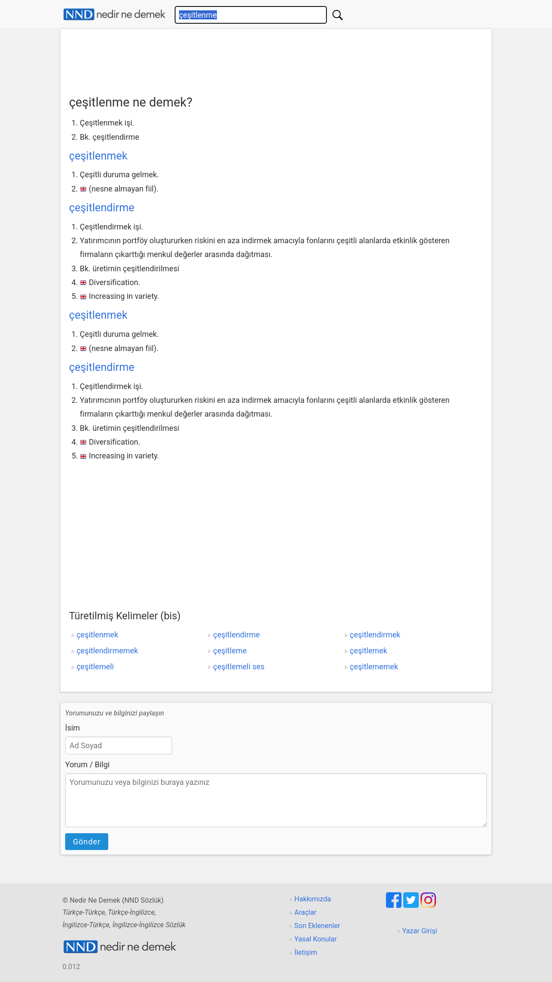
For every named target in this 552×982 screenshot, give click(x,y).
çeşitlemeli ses (238, 666)
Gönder (86, 841)
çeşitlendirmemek (107, 650)
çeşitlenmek (98, 156)
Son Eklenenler (317, 926)
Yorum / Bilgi (87, 764)
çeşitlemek (368, 650)
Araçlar (306, 912)
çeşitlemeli (95, 666)
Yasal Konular (316, 939)
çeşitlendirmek (375, 634)
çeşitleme (230, 650)
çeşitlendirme (102, 207)
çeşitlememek (374, 666)
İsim (72, 727)
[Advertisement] (276, 59)
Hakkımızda (313, 899)
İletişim (306, 952)
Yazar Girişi (419, 931)
